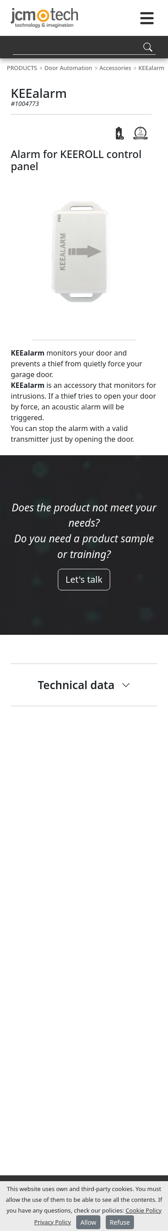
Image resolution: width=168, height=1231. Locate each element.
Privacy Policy (52, 1222)
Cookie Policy (143, 1210)
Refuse (120, 1222)
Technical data (76, 684)
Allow (88, 1222)
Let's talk (83, 579)
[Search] (84, 47)
